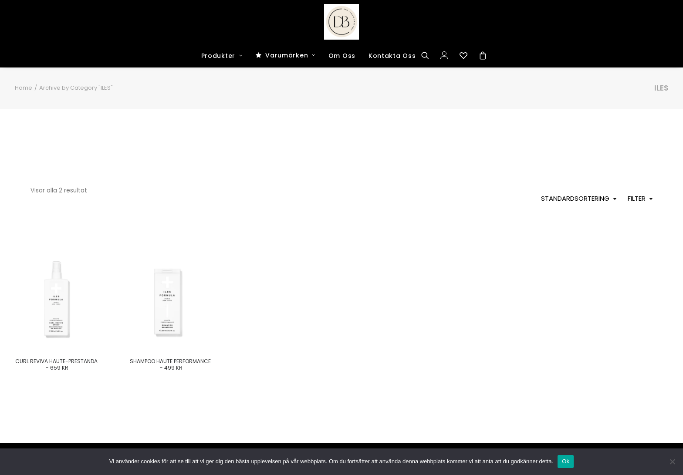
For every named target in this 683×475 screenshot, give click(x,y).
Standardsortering (575, 198)
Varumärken (290, 55)
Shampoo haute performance (170, 364)
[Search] (428, 55)
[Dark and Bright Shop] (341, 22)
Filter (637, 198)
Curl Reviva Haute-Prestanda (56, 364)
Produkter (222, 55)
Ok (565, 461)
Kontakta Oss (392, 55)
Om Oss (341, 55)
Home (23, 88)
